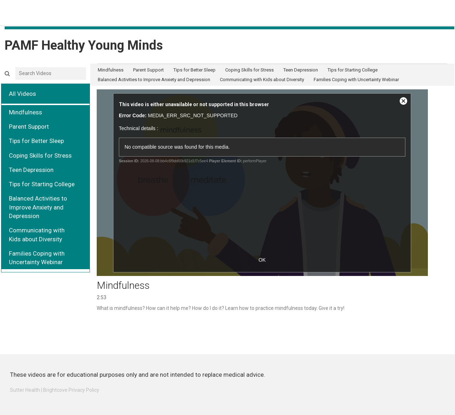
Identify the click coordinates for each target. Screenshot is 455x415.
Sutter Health (25, 390)
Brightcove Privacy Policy (71, 390)
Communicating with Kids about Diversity (37, 234)
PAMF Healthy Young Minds (84, 45)
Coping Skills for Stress (40, 155)
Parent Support (29, 126)
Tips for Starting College (42, 184)
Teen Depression (31, 169)
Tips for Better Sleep (36, 140)
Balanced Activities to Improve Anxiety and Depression (38, 207)
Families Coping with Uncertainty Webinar (37, 258)
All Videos (22, 93)
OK (262, 260)
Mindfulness (25, 112)
